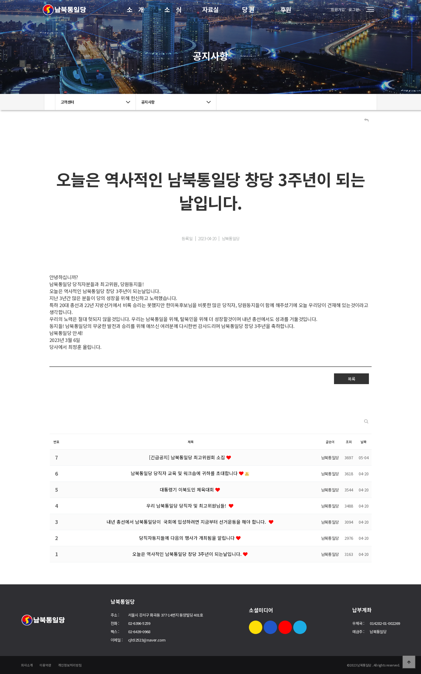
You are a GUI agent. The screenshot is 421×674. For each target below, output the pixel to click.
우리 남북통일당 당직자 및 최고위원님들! (187, 505)
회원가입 (338, 9)
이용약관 (45, 665)
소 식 (172, 9)
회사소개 (27, 665)
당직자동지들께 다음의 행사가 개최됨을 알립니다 (187, 537)
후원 (285, 9)
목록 (351, 379)
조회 (349, 441)
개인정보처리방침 (70, 665)
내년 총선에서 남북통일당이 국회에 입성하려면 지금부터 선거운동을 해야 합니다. (188, 521)
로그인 (354, 9)
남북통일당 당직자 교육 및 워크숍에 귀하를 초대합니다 (185, 473)
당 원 (248, 9)
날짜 (363, 441)
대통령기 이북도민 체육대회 (187, 489)
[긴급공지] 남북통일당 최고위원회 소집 (187, 457)
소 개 (135, 9)
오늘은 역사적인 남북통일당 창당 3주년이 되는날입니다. (187, 554)
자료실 (210, 9)
